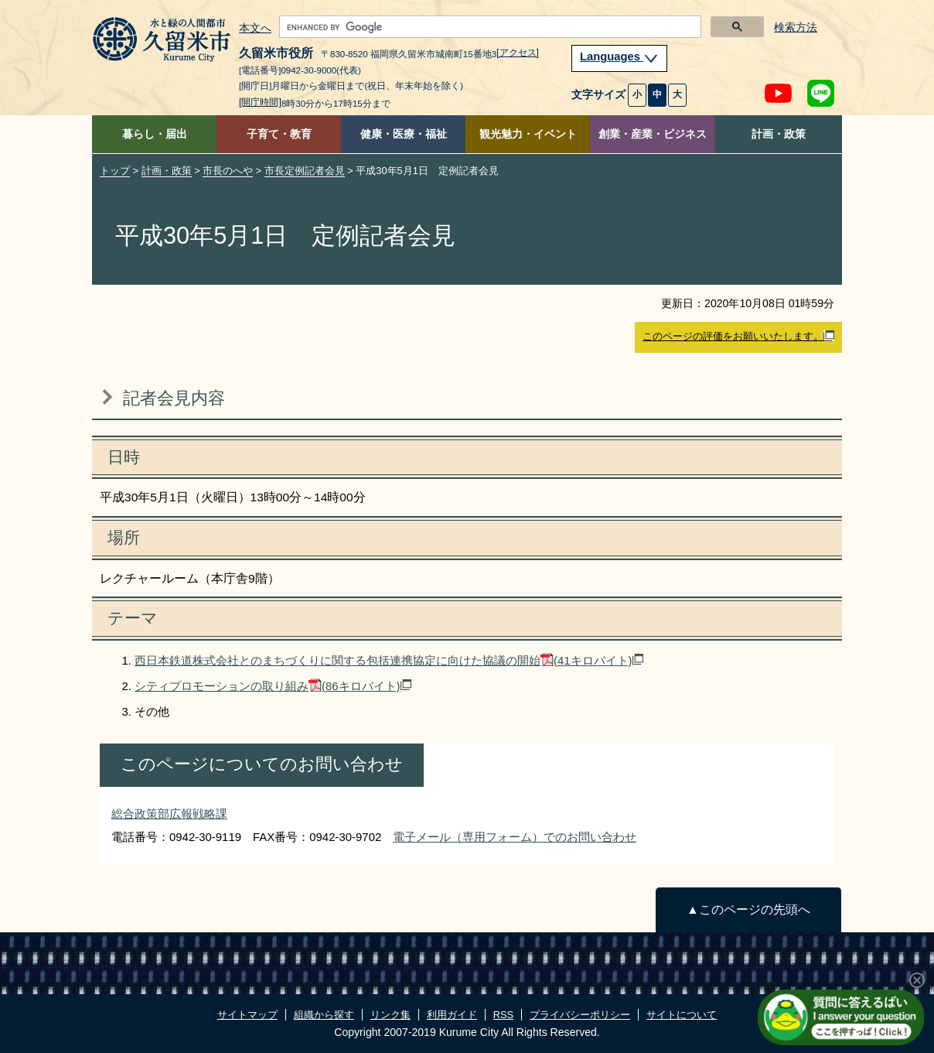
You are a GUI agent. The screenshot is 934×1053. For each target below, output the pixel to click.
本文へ (255, 28)
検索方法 (795, 27)
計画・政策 (779, 134)
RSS (503, 1015)
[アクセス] (517, 52)
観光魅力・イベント (528, 134)
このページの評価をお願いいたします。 (738, 336)
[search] (488, 27)
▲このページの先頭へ (748, 909)
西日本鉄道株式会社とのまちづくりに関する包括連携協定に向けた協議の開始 (389, 660)
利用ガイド (452, 1015)
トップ (115, 170)
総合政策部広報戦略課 (169, 813)
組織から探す (324, 1015)
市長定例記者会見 (304, 170)
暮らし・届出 (154, 134)
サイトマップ (247, 1015)
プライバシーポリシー (580, 1015)
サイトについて (681, 1015)
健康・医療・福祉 (403, 134)
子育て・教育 (279, 134)
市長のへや (228, 170)
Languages (619, 56)
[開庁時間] (260, 102)
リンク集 (390, 1015)
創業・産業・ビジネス (652, 134)
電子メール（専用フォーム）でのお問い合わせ (514, 836)
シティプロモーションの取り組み (273, 685)
